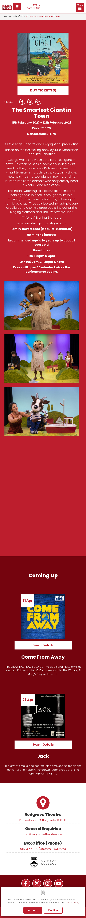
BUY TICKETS (43, 90)
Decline (53, 910)
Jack (43, 756)
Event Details (43, 645)
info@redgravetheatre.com (43, 834)
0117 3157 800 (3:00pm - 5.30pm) (43, 849)
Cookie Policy (72, 902)
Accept (33, 910)
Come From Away (43, 657)
